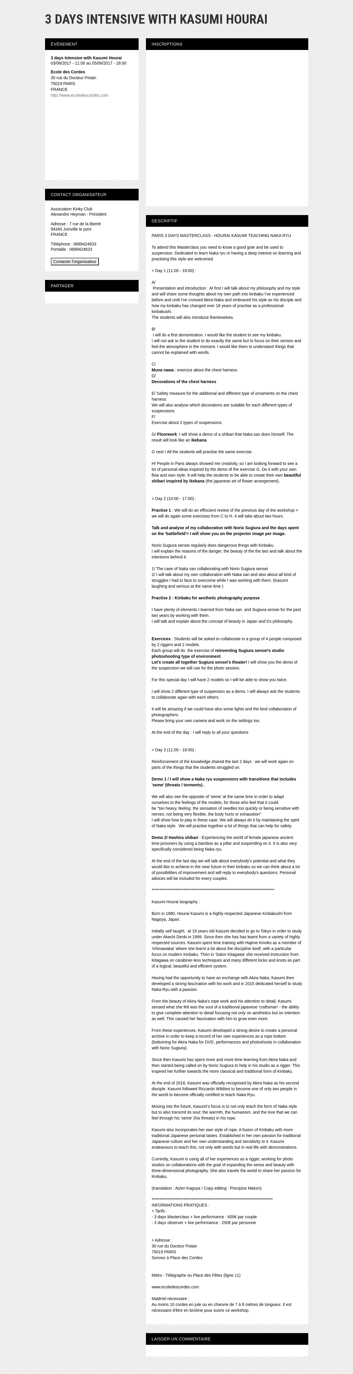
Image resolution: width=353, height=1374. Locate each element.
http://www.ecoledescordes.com (80, 95)
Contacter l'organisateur (75, 261)
